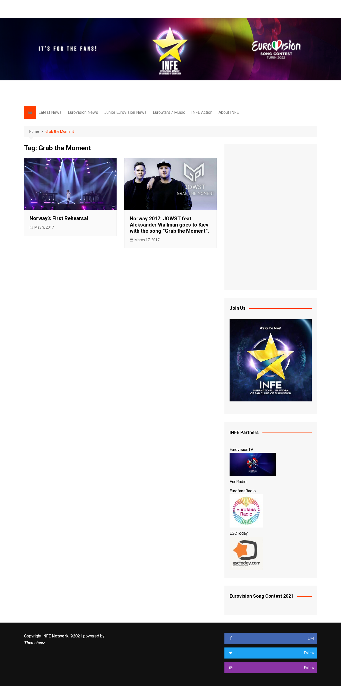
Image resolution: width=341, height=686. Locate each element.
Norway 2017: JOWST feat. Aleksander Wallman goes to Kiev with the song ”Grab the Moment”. (169, 224)
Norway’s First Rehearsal (59, 218)
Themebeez (34, 642)
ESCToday (239, 533)
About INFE (229, 112)
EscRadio (238, 481)
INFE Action (201, 112)
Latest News (50, 112)
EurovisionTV (241, 449)
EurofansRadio (243, 490)
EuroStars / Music (169, 112)
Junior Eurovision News (125, 112)
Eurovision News (83, 112)
